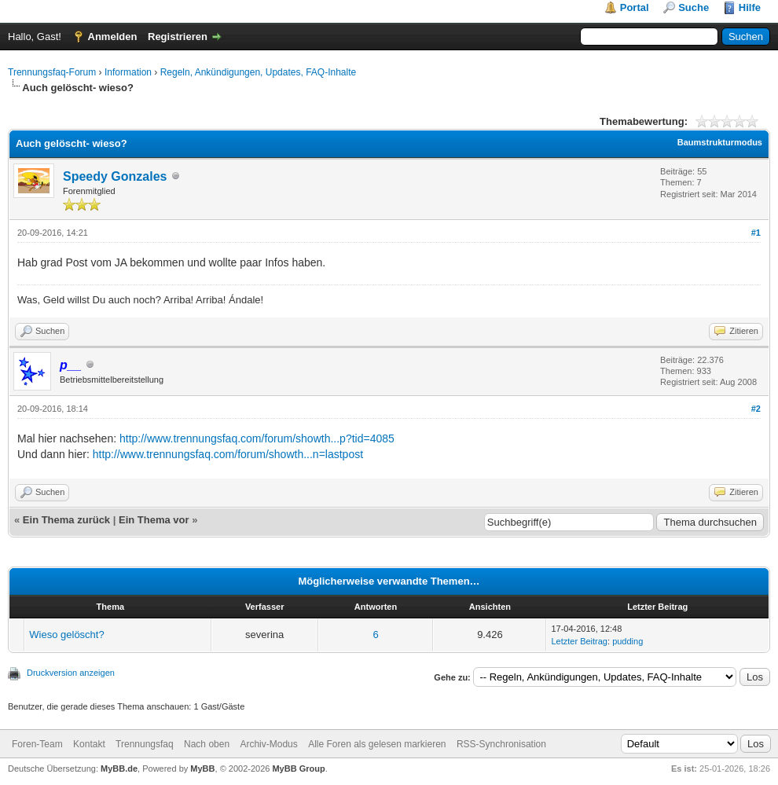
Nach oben (206, 744)
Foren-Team (37, 744)
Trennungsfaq (145, 744)
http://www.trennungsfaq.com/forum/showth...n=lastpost (228, 454)
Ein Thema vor (154, 520)
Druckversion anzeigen (71, 672)
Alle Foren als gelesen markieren (377, 744)
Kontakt (89, 744)
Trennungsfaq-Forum (52, 72)
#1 (756, 232)
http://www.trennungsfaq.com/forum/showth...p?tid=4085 (257, 438)
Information (128, 72)
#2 (756, 408)
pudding (627, 641)
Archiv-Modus (268, 744)
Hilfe (750, 7)
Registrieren (177, 36)
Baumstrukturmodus (719, 142)
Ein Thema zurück (66, 520)
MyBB (202, 768)
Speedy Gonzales (115, 176)
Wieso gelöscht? (66, 634)
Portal (634, 7)
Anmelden (113, 36)
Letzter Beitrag (579, 641)
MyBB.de (119, 768)
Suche (693, 7)
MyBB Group (298, 768)
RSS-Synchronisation (501, 744)
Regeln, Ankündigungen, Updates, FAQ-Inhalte (258, 72)
